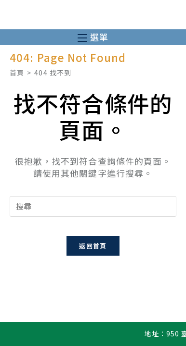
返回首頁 (92, 245)
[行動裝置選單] (93, 37)
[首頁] (17, 72)
